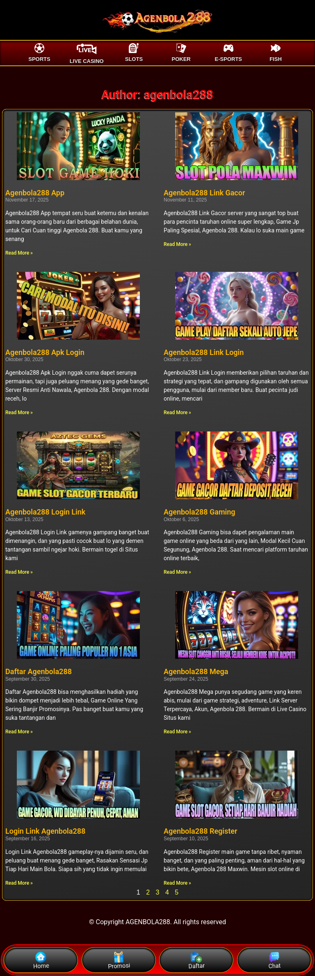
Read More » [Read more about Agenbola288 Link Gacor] (177, 244)
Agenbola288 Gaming (199, 512)
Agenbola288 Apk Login (44, 352)
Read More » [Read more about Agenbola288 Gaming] (177, 572)
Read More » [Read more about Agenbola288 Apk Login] (19, 412)
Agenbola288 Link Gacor (204, 192)
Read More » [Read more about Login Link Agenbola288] (19, 883)
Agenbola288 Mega (196, 671)
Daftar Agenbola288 (38, 671)
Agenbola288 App (34, 192)
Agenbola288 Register (200, 831)
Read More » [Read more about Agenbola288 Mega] (177, 732)
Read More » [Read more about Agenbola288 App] (19, 253)
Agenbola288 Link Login (204, 352)
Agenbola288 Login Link (45, 512)
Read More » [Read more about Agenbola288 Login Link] (19, 572)
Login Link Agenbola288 (45, 831)
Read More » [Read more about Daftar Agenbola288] (19, 732)
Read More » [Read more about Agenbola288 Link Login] (177, 412)
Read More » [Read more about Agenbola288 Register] (177, 883)
